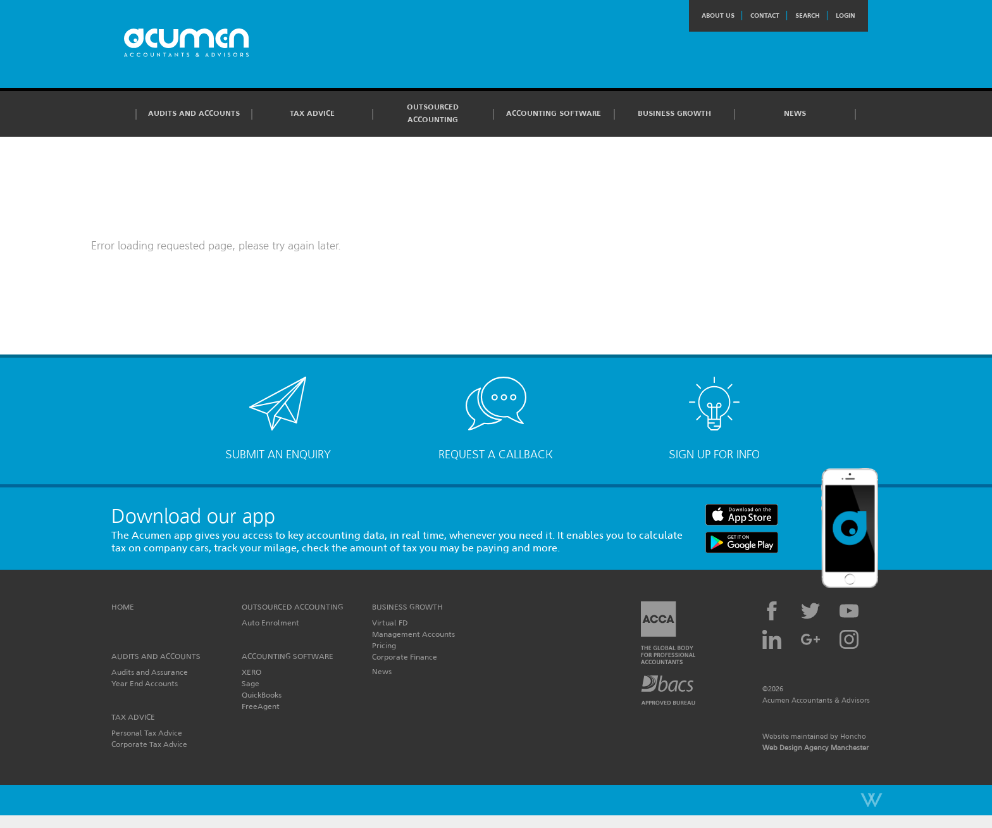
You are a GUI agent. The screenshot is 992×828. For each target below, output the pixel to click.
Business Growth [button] (674, 113)
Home (122, 607)
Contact (764, 15)
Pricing (384, 645)
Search (807, 15)
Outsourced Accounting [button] (433, 113)
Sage (250, 683)
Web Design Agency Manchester (815, 747)
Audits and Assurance (149, 672)
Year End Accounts (144, 683)
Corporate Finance (404, 657)
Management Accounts (413, 634)
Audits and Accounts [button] (194, 113)
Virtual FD (390, 622)
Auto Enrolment (270, 622)
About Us (718, 15)
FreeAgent (261, 706)
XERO (251, 672)
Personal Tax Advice (146, 732)
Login (845, 15)
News (795, 113)
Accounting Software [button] (553, 113)
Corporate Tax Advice (149, 744)
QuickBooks (262, 694)
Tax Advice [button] (312, 113)
